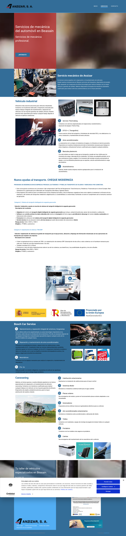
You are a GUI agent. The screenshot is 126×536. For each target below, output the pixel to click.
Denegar (108, 530)
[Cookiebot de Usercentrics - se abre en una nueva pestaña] (10, 533)
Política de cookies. (67, 528)
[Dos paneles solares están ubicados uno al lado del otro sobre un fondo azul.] (84, 450)
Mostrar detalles (26, 532)
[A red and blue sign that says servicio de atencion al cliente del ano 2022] (103, 355)
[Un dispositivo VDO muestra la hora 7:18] (66, 108)
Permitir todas (108, 520)
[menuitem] (95, 6)
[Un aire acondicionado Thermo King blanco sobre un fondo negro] (102, 108)
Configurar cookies (108, 525)
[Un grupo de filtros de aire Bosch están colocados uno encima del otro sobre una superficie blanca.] (90, 355)
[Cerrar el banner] (123, 519)
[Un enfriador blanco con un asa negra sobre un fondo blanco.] (66, 450)
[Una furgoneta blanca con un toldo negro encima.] (102, 450)
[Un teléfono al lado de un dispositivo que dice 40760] (84, 108)
